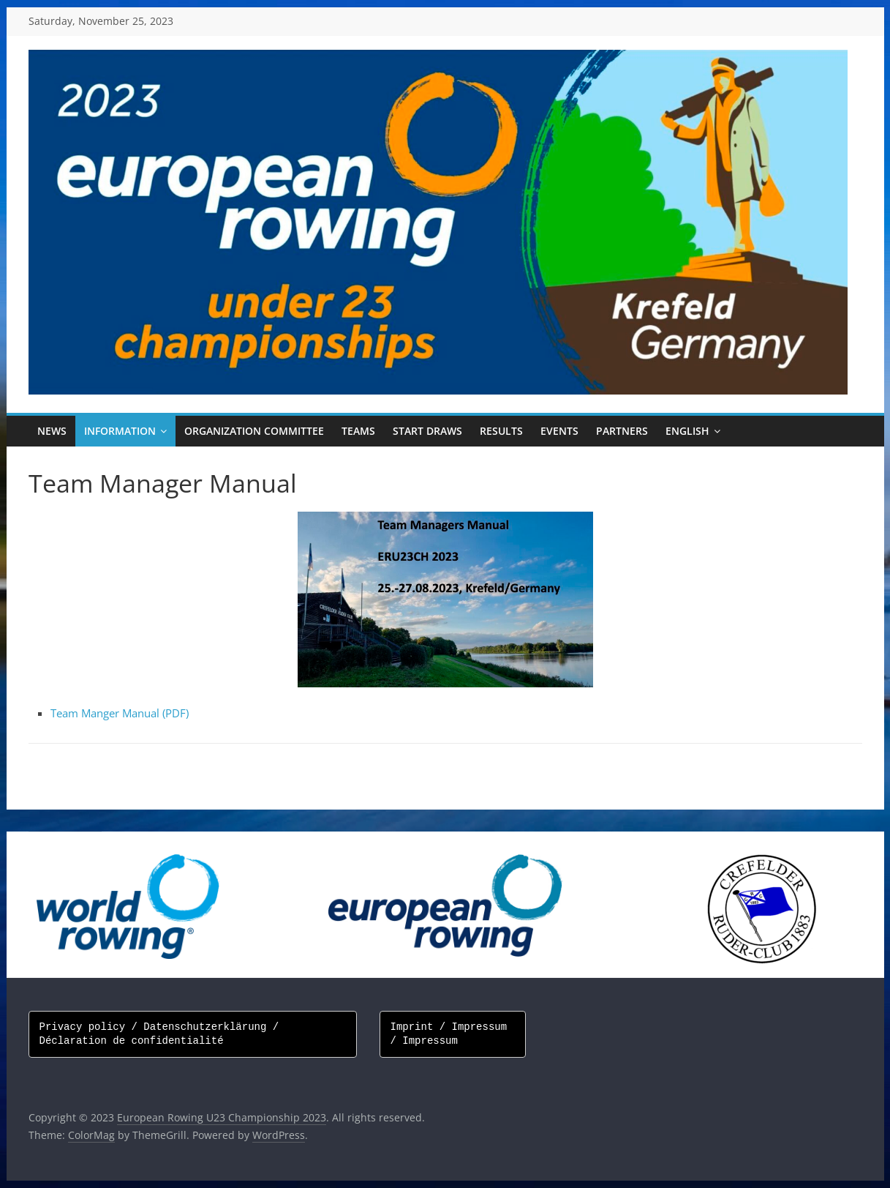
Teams (358, 431)
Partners (622, 431)
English (687, 431)
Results (501, 431)
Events (559, 431)
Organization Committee (254, 431)
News (52, 431)
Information (120, 431)
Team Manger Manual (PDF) (119, 713)
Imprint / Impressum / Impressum (452, 1034)
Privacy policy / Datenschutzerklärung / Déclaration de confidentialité (162, 1034)
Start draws (427, 431)
